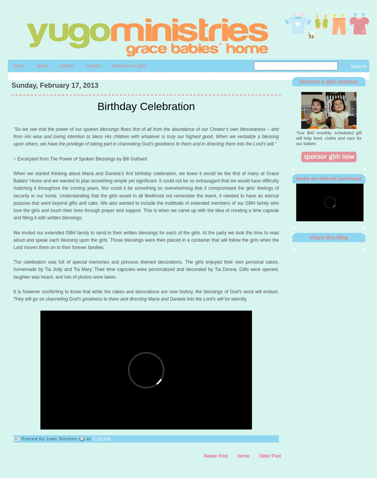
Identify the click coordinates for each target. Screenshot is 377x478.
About (42, 66)
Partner (67, 66)
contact (93, 66)
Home (19, 66)
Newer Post (216, 456)
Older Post (270, 456)
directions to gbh (129, 66)
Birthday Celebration (146, 106)
